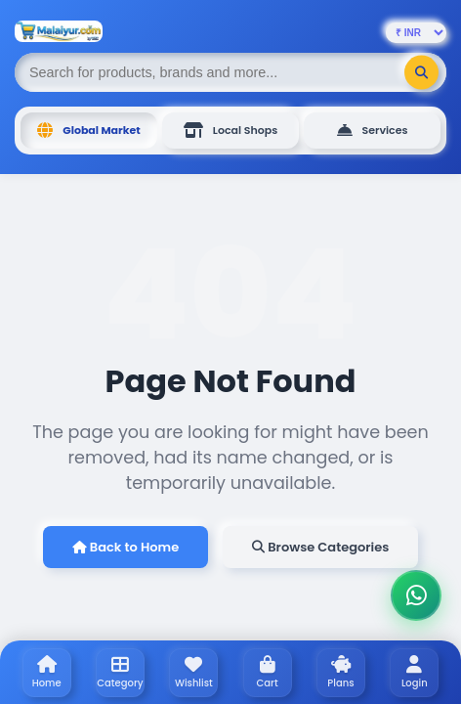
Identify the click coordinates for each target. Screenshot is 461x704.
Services (372, 130)
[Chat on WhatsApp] (416, 595)
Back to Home (125, 547)
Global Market (88, 130)
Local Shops (230, 130)
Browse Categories (320, 547)
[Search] (421, 73)
